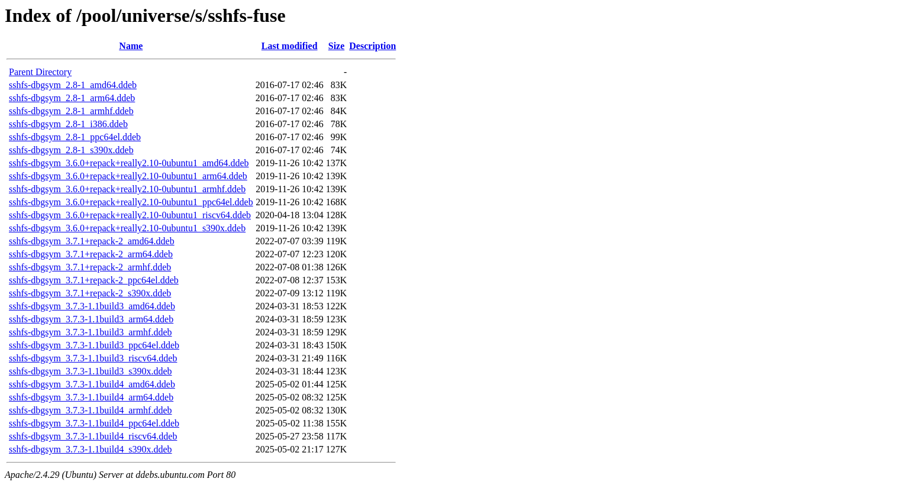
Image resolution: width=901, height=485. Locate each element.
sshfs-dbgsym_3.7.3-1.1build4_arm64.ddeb (91, 397)
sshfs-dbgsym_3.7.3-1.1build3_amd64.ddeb (92, 306)
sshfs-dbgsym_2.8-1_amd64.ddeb (73, 85)
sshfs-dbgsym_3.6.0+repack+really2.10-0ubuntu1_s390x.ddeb (127, 228)
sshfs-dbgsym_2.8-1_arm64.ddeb (72, 98)
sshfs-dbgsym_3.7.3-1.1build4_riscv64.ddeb (93, 436)
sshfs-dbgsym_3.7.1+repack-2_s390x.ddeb (90, 293)
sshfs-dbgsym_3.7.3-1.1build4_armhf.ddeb (90, 410)
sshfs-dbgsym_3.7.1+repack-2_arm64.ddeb (91, 254)
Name (131, 46)
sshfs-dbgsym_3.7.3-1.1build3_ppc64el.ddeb (94, 345)
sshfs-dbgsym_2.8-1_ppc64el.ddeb (75, 137)
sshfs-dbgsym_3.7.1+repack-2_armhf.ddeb (90, 267)
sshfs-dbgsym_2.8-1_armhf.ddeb (71, 111)
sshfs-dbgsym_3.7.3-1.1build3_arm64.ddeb (91, 319)
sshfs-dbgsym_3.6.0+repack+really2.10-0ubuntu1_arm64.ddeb (128, 176)
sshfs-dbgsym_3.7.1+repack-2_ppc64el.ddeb (94, 280)
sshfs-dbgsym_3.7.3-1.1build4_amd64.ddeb (92, 384)
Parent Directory (40, 72)
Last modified (289, 46)
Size (336, 46)
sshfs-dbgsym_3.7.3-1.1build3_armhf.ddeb (90, 332)
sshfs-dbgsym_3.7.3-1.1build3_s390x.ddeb (90, 371)
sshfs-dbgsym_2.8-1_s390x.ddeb (71, 150)
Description (372, 46)
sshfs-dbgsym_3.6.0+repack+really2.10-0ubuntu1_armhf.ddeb (127, 189)
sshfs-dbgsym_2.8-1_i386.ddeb (68, 124)
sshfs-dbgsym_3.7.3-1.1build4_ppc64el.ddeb (94, 423)
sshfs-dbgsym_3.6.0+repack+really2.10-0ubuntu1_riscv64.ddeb (130, 215)
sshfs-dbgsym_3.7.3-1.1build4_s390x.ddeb (90, 449)
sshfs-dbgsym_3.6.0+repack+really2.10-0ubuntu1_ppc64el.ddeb (131, 202)
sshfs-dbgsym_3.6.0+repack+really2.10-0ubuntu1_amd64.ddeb (129, 163)
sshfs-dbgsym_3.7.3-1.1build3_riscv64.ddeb (93, 358)
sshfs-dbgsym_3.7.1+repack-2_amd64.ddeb (92, 241)
